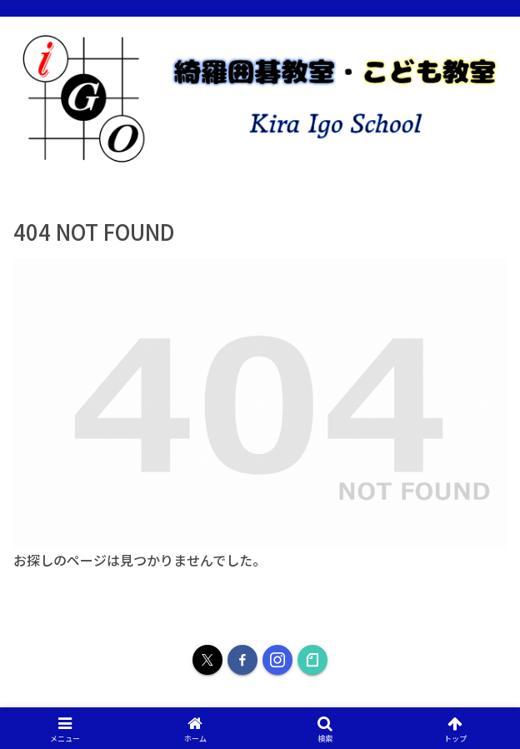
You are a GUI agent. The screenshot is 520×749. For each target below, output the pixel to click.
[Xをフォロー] (207, 660)
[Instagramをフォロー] (277, 660)
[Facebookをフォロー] (243, 660)
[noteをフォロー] (313, 660)
